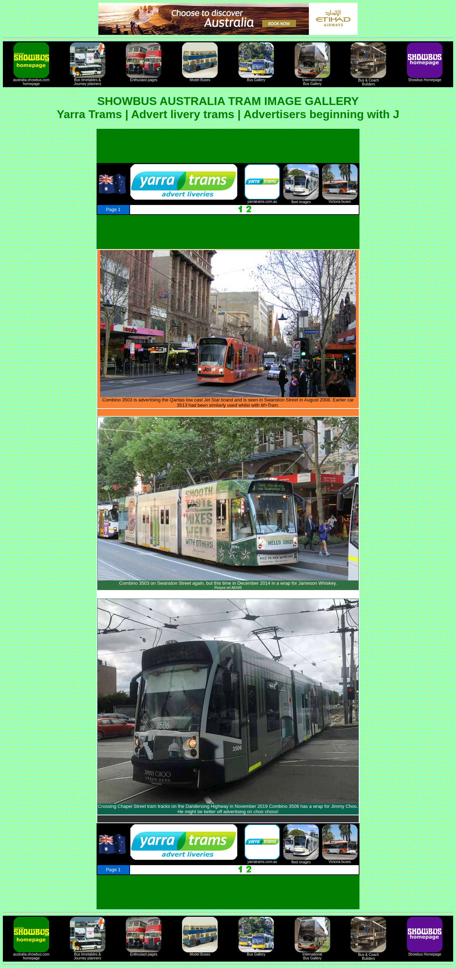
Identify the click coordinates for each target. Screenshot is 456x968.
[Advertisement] (228, 146)
